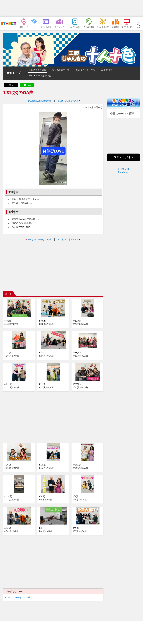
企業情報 (115, 27)
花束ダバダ (106, 70)
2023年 (27, 597)
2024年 (17, 597)
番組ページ (24, 27)
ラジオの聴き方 (103, 27)
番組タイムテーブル (85, 70)
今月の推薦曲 (89, 27)
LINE (29, 85)
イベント (34, 27)
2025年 (8, 597)
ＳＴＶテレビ (127, 27)
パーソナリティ (60, 27)
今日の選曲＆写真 (37, 70)
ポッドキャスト (75, 27)
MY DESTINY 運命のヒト (41, 75)
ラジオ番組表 (46, 27)
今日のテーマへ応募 (122, 113)
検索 (138, 27)
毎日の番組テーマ (60, 70)
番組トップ (14, 73)
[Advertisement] (71, 8)
